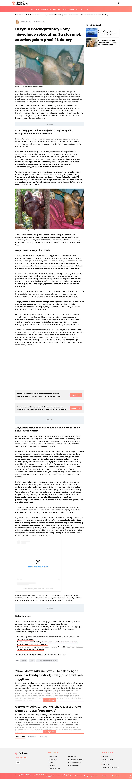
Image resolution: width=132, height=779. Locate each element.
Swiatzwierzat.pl (21, 15)
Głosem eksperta (68, 9)
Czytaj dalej (75, 395)
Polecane (32, 737)
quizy (87, 9)
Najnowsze (20, 737)
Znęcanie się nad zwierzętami (47, 661)
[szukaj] (119, 3)
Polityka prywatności (90, 776)
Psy (32, 9)
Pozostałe (79, 9)
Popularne (44, 737)
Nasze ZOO (56, 9)
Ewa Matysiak (26, 22)
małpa (24, 661)
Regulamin (115, 776)
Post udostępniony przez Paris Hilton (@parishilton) (38, 588)
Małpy (32, 661)
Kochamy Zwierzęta (25, 631)
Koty (37, 9)
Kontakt (104, 776)
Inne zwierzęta (46, 9)
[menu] (18, 762)
